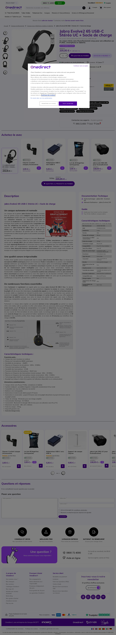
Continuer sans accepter (81, 66)
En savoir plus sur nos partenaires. (41, 98)
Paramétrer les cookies (49, 103)
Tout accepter (68, 103)
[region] (59, 86)
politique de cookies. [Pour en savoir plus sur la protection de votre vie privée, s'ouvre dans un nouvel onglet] (48, 95)
